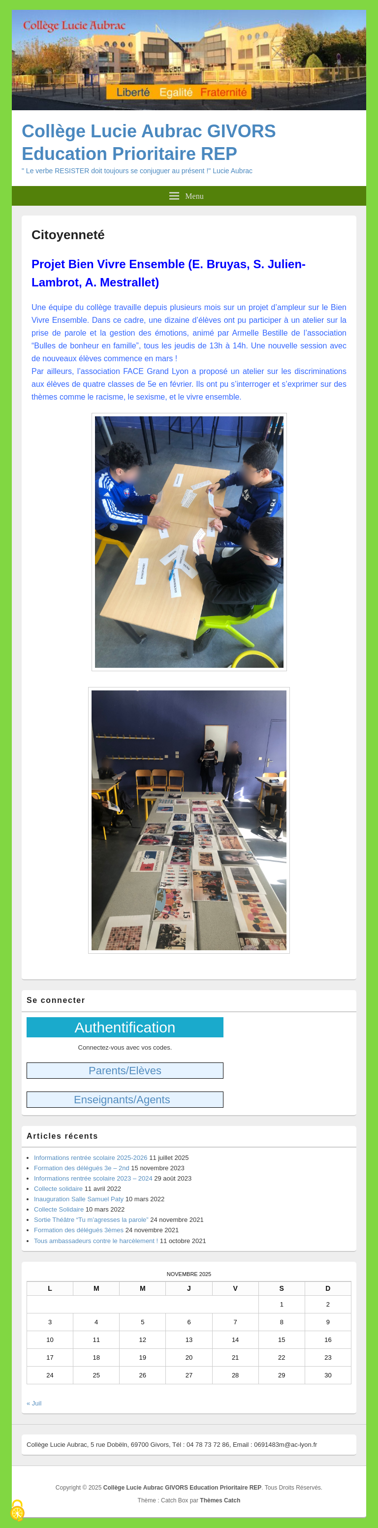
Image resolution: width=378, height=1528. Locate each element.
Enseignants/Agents (122, 1099)
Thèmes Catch (220, 1500)
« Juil (34, 1403)
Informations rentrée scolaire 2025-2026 (91, 1157)
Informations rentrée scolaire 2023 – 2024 (93, 1178)
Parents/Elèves (125, 1070)
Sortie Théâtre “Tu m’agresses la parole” (91, 1219)
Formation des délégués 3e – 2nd (81, 1168)
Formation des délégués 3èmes (79, 1230)
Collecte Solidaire (59, 1209)
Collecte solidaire (58, 1188)
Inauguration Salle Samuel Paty (79, 1199)
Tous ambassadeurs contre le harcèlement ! (96, 1241)
